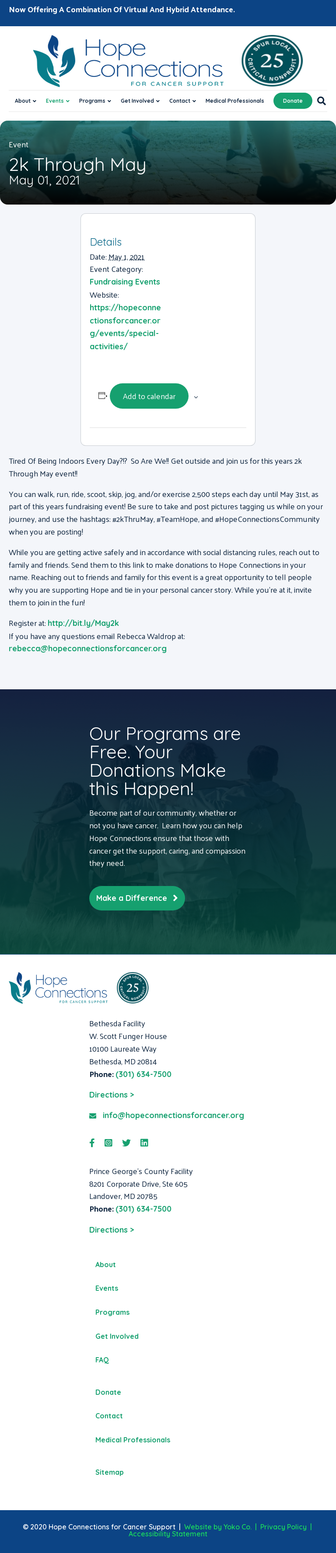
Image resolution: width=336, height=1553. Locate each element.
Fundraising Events (125, 282)
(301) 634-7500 (144, 1074)
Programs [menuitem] (112, 1312)
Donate (293, 100)
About (23, 100)
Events (55, 100)
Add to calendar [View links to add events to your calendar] (149, 396)
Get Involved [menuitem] (117, 1336)
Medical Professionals (235, 100)
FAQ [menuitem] (102, 1359)
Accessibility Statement (168, 1533)
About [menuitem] (105, 1264)
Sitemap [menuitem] (109, 1472)
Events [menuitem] (106, 1288)
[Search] (319, 101)
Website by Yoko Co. (218, 1526)
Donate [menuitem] (108, 1392)
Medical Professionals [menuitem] (132, 1439)
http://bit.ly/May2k (83, 623)
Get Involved (137, 100)
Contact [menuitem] (109, 1415)
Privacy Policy (283, 1526)
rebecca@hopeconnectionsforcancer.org (88, 648)
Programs (92, 100)
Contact (179, 100)
